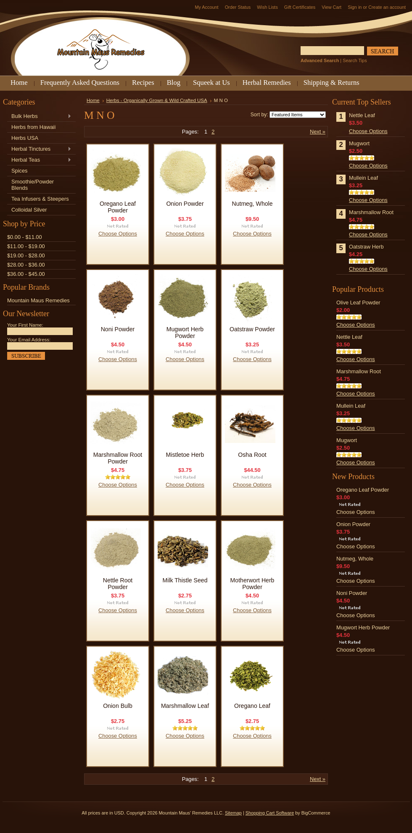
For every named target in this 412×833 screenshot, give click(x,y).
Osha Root (252, 454)
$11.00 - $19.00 (26, 246)
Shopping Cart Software (270, 812)
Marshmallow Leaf (185, 705)
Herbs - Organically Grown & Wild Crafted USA (156, 100)
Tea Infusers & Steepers (40, 199)
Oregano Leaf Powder (118, 207)
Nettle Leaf (362, 115)
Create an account (387, 7)
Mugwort (359, 143)
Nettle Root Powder (117, 583)
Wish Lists (267, 7)
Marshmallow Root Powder (118, 458)
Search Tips (355, 60)
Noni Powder (118, 329)
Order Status (238, 7)
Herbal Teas (39, 160)
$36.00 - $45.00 (26, 274)
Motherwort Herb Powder (252, 583)
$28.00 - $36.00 (26, 265)
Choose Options (117, 234)
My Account (206, 7)
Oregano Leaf (252, 705)
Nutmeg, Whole (252, 203)
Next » (317, 131)
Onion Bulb (117, 705)
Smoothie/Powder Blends (32, 184)
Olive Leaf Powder (358, 302)
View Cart (331, 7)
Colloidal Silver (29, 210)
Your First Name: (25, 324)
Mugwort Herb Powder (184, 332)
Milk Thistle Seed (185, 580)
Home (93, 100)
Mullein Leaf (363, 178)
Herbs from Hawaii (33, 127)
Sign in (355, 7)
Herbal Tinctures (39, 149)
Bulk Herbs (39, 116)
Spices (19, 171)
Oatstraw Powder (252, 329)
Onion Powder (184, 203)
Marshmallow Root (371, 212)
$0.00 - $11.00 (24, 237)
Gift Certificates (299, 7)
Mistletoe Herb (185, 454)
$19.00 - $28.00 (26, 255)
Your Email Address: (28, 339)
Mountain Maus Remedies (38, 300)
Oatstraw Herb (366, 247)
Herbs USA (24, 138)
